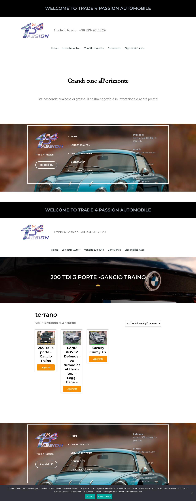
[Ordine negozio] (143, 323)
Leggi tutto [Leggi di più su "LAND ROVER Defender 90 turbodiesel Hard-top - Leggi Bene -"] (71, 388)
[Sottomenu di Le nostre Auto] (80, 48)
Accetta (90, 496)
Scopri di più (46, 164)
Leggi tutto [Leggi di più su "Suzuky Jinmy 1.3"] (97, 358)
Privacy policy (104, 496)
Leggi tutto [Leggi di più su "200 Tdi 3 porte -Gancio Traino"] (45, 367)
